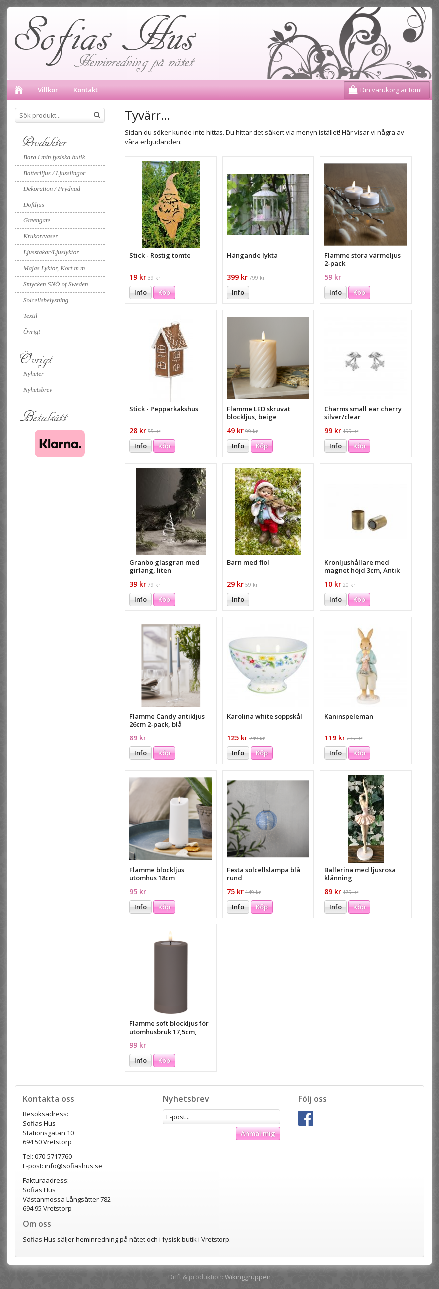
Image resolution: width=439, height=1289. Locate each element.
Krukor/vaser (40, 236)
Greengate (36, 220)
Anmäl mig (258, 1133)
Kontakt (85, 89)
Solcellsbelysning (45, 300)
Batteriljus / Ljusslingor (54, 173)
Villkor (48, 89)
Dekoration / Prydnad (51, 188)
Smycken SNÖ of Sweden (55, 284)
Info (140, 292)
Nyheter (33, 373)
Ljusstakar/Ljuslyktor (51, 252)
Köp (164, 292)
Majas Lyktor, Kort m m (54, 268)
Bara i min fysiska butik (54, 157)
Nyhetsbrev (37, 389)
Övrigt (31, 331)
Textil (30, 315)
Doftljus (33, 204)
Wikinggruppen (248, 1276)
